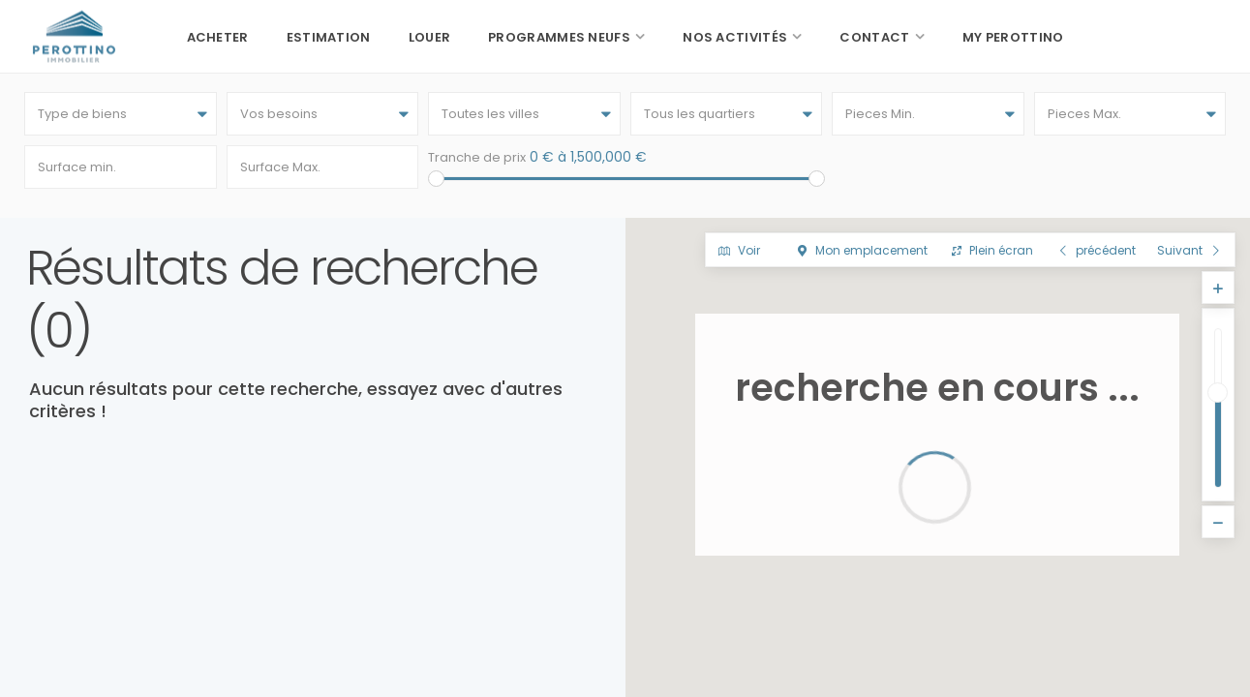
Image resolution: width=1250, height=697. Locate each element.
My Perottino (1013, 37)
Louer (430, 37)
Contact (874, 37)
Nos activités (735, 37)
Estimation (329, 37)
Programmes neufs (559, 37)
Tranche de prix (477, 157)
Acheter (218, 37)
